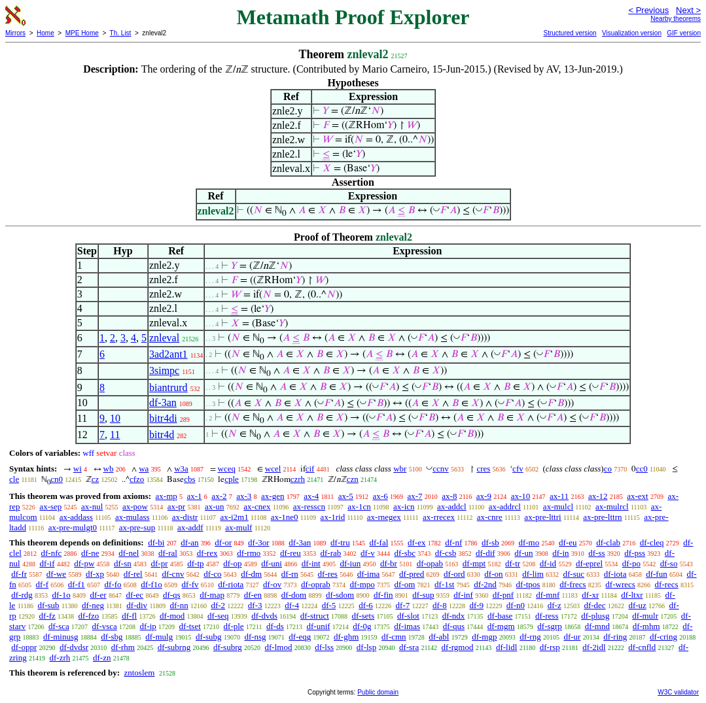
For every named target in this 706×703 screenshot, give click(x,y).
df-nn (179, 605)
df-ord (454, 574)
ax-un (214, 506)
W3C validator (678, 692)
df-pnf (503, 595)
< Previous (648, 10)
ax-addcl (452, 506)
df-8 (439, 605)
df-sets (363, 616)
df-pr (159, 563)
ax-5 (345, 496)
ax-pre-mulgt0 (72, 527)
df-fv (190, 584)
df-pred (411, 574)
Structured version (569, 33)
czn (353, 479)
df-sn (123, 563)
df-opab (430, 563)
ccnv (440, 468)
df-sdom (340, 595)
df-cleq (652, 542)
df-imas (407, 626)
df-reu (290, 553)
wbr (399, 468)
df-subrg (227, 647)
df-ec (134, 595)
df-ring (615, 637)
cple (231, 479)
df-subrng (174, 647)
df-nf (453, 542)
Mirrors (15, 33)
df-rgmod (458, 647)
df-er (98, 595)
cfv (517, 468)
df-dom (293, 595)
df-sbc (404, 553)
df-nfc (51, 553)
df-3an (163, 402)
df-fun (656, 574)
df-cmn (393, 637)
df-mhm (646, 626)
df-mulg (159, 637)
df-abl (439, 637)
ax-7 (414, 496)
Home (45, 33)
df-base (499, 616)
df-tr (512, 563)
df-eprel (589, 563)
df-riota (230, 584)
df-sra (409, 647)
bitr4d (161, 434)
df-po (631, 563)
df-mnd (597, 626)
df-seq (218, 616)
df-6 (366, 605)
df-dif (485, 553)
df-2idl (593, 647)
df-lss (324, 647)
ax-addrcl (505, 506)
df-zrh (59, 657)
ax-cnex (256, 506)
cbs (189, 479)
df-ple (234, 626)
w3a (181, 468)
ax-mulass (132, 517)
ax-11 (559, 496)
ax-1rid (333, 517)
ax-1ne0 (284, 517)
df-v (368, 553)
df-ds (275, 626)
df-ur (571, 637)
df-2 (218, 605)
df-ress (546, 616)
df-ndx (453, 616)
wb (108, 468)
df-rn (289, 574)
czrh (298, 479)
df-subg (209, 637)
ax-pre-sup (137, 527)
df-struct (314, 616)
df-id (548, 563)
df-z (554, 605)
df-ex (416, 542)
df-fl (129, 616)
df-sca (58, 626)
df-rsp (550, 647)
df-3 (255, 605)
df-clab (608, 542)
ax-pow (135, 506)
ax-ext (637, 496)
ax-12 (598, 496)
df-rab (331, 553)
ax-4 (311, 496)
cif (310, 468)
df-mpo (362, 584)
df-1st (444, 584)
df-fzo (89, 616)
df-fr (19, 574)
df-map (212, 595)
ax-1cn (358, 506)
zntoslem (139, 672)
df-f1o (151, 584)
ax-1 (194, 496)
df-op (232, 563)
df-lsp (366, 647)
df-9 (476, 605)
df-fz (47, 616)
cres (483, 468)
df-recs (667, 584)
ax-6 (380, 496)
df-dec (594, 605)
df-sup (423, 595)
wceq (227, 468)
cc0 (642, 468)
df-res (328, 574)
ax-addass (76, 517)
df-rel (133, 574)
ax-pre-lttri (542, 517)
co (608, 468)
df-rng (530, 637)
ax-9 (483, 496)
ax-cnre (490, 517)
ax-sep (50, 506)
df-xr (590, 595)
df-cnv (173, 574)
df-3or (259, 542)
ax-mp (166, 496)
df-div (136, 605)
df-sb (490, 542)
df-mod (172, 616)
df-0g (362, 626)
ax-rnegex (384, 517)
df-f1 (76, 584)
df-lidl (507, 647)
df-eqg (300, 637)
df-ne (90, 553)
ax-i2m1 (234, 517)
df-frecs (572, 584)
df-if (46, 563)
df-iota (615, 574)
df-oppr (24, 647)
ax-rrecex (439, 517)
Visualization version (632, 33)
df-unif (318, 626)
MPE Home (82, 33)
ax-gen (272, 496)
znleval (164, 337)
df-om (405, 584)
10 (115, 418)
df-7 (403, 605)
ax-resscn (309, 506)
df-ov (272, 584)
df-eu (567, 542)
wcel (273, 468)
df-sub (48, 605)
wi (77, 468)
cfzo (137, 479)
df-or (223, 542)
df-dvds (264, 616)
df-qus (454, 626)
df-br (388, 563)
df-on (493, 574)
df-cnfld (642, 647)
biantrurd (168, 387)
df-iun (350, 563)
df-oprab (315, 584)
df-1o (61, 595)
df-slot (408, 616)
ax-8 (449, 496)
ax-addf (190, 527)
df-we (56, 574)
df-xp (95, 574)
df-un (523, 553)
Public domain (377, 692)
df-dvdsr (74, 647)
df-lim (533, 574)
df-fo (113, 584)
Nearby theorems (675, 18)
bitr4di (163, 418)
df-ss (596, 553)
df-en (253, 595)
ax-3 (243, 496)
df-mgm (501, 626)
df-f (42, 584)
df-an (189, 542)
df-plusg (595, 616)
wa (144, 468)
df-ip (148, 626)
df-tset (190, 626)
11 (115, 434)
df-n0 (515, 605)
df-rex (207, 553)
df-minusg (60, 637)
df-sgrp (549, 626)
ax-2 (218, 496)
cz (95, 479)
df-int (311, 563)
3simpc (164, 370)
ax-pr (176, 506)
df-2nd (485, 584)
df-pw (84, 563)
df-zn (102, 657)
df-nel (128, 553)
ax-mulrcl (612, 506)
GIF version (684, 33)
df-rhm (123, 647)
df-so (669, 563)
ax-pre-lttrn (602, 517)
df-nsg (255, 637)
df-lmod (278, 647)
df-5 (329, 605)
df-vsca (104, 626)
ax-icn (403, 506)
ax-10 (521, 496)
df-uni (271, 563)
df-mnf (547, 595)
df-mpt (474, 563)
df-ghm (346, 637)
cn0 (56, 479)
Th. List (121, 33)
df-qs (172, 595)
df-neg (93, 605)
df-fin (383, 595)
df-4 (292, 605)
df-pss (634, 553)
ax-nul (92, 506)
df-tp (195, 563)
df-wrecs (620, 584)
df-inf (463, 595)
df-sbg (111, 637)
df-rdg (22, 595)
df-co (212, 574)
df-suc (574, 574)
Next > (688, 10)
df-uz (637, 605)
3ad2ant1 (168, 354)
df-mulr (645, 616)
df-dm (251, 574)
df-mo (528, 542)
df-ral (167, 553)
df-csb (446, 553)
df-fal (378, 542)
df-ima (368, 574)
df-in (560, 553)
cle (14, 479)
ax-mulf (238, 527)
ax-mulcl (558, 506)
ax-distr (185, 517)
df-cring (663, 637)
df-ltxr (632, 595)
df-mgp (484, 637)
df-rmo (248, 553)
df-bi (156, 542)
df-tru (340, 542)
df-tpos (528, 584)
